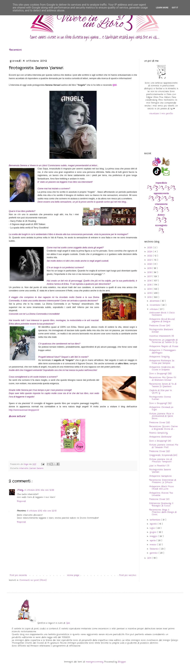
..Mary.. (20, 490)
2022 (150, 255)
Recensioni (15, 50)
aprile (153, 540)
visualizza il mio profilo (161, 113)
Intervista (23, 468)
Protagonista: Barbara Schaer (161, 330)
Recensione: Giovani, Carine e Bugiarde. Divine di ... (163, 427)
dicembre (155, 300)
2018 (149, 272)
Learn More (162, 7)
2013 (149, 293)
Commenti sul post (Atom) (33, 580)
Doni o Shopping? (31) (160, 440)
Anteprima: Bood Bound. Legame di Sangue (162, 320)
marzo (153, 544)
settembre (155, 519)
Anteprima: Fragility (159, 356)
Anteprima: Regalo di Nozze (163, 346)
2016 (149, 280)
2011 (149, 558)
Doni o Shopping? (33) (160, 373)
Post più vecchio (127, 575)
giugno (153, 532)
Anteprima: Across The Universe (161, 494)
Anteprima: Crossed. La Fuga (161, 408)
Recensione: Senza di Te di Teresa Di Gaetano (162, 385)
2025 (150, 247)
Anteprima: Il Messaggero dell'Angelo (162, 351)
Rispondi (21, 501)
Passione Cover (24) (159, 325)
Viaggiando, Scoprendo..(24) (163, 455)
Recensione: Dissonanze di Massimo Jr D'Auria (162, 481)
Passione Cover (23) (159, 422)
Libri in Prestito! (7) (159, 465)
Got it (175, 7)
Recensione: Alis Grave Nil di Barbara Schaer (162, 378)
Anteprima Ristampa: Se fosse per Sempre (161, 361)
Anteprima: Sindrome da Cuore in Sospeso (161, 368)
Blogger (122, 661)
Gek (68, 623)
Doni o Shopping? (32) (160, 403)
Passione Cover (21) (159, 499)
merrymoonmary (94, 661)
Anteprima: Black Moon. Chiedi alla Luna (161, 487)
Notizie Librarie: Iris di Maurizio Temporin (160, 460)
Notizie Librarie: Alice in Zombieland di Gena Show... (161, 416)
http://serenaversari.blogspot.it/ (24, 410)
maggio (154, 536)
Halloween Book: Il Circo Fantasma (162, 313)
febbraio (155, 548)
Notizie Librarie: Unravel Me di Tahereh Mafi (163, 446)
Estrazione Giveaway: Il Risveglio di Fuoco (161, 504)
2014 (150, 289)
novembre (155, 305)
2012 (149, 297)
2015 (149, 284)
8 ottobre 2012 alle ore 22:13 (41, 510)
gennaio (154, 552)
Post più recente (18, 575)
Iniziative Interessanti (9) (161, 335)
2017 (149, 276)
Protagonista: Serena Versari (160, 470)
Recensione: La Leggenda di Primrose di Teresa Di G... (163, 341)
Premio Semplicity (158, 432)
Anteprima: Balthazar (160, 436)
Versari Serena (36, 468)
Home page (73, 575)
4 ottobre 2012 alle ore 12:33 (39, 490)
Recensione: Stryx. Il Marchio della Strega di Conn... (163, 512)
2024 (150, 251)
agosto (154, 523)
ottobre (154, 309)
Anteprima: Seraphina (160, 476)
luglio (153, 528)
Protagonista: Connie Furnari (160, 398)
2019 (149, 268)
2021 (149, 259)
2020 (150, 264)
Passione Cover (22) (159, 451)
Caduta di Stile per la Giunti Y (160, 391)
